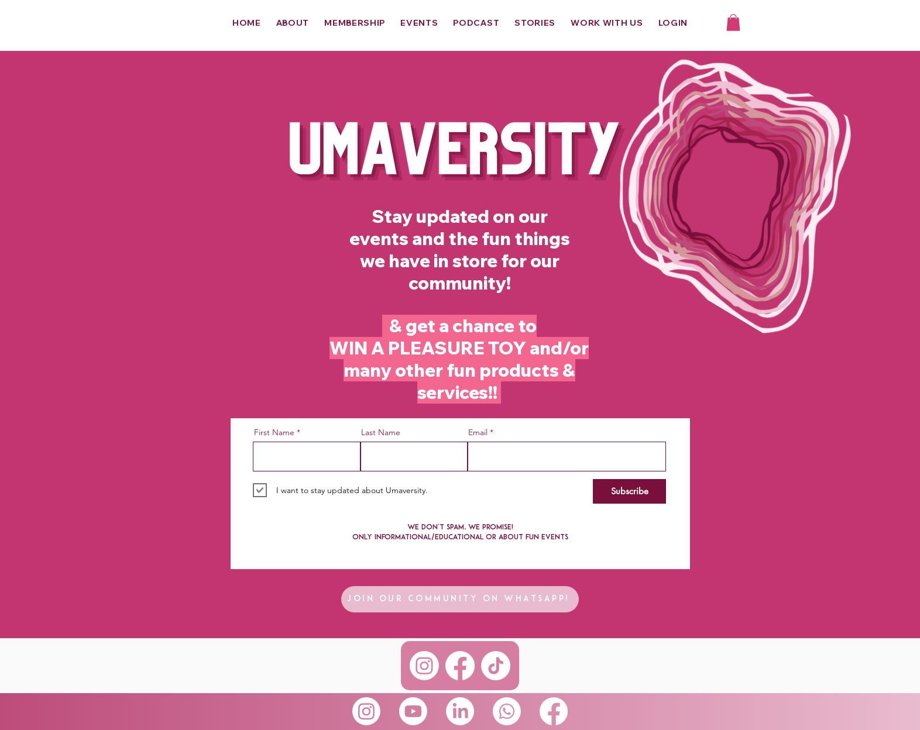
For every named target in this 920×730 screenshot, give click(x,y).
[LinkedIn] (460, 711)
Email (478, 432)
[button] (733, 22)
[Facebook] (460, 665)
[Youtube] (413, 711)
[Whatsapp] (507, 711)
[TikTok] (495, 665)
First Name (274, 432)
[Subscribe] (629, 491)
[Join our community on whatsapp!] (460, 599)
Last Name (380, 432)
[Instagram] (424, 665)
